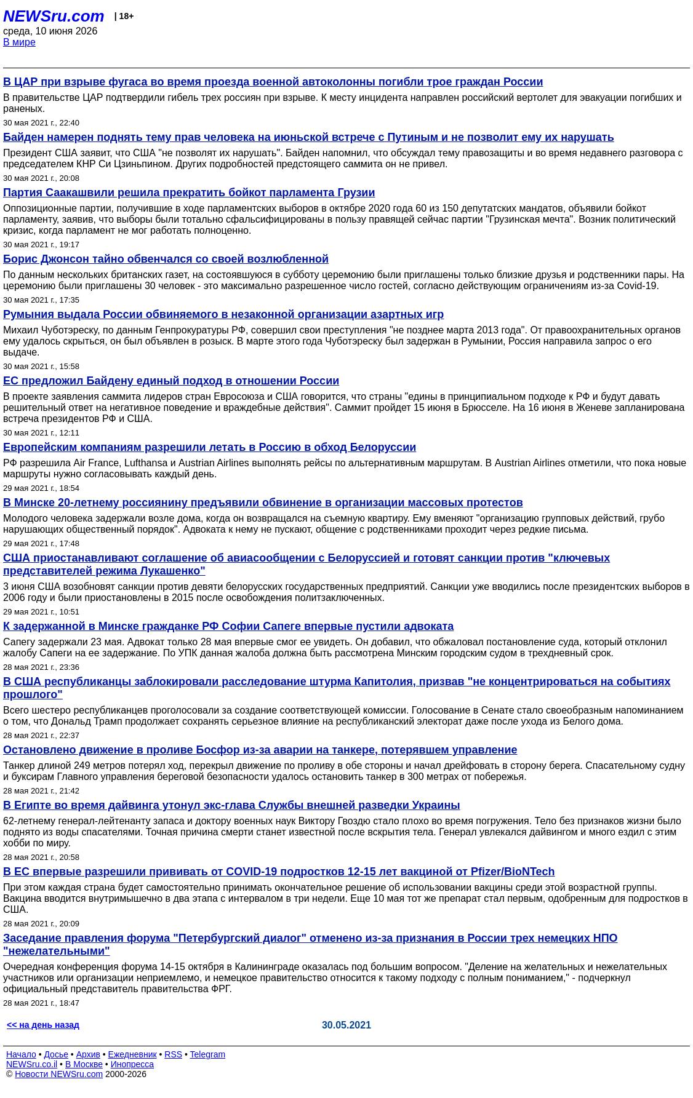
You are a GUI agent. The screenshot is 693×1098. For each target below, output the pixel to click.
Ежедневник (132, 1054)
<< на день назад (43, 1025)
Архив (88, 1054)
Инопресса (132, 1064)
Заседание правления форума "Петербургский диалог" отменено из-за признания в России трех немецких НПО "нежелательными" (310, 944)
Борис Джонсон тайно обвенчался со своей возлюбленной (166, 259)
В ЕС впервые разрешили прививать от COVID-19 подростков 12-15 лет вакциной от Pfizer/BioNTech (279, 871)
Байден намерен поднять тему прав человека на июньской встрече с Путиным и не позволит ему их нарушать (308, 137)
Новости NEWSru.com (59, 1074)
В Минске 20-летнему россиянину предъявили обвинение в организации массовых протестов (263, 502)
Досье (56, 1054)
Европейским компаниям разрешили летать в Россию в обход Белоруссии (209, 447)
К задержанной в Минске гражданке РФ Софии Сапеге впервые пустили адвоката (228, 626)
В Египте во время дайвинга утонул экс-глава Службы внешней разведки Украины (231, 805)
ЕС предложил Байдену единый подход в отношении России (171, 381)
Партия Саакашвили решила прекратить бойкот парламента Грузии (189, 192)
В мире (19, 42)
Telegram (208, 1054)
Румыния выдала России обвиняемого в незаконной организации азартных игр (223, 314)
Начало (21, 1054)
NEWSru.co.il (31, 1064)
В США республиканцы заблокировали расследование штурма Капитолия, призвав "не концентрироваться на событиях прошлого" (337, 688)
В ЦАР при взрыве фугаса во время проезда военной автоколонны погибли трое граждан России (273, 82)
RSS (173, 1054)
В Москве (84, 1064)
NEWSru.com (54, 16)
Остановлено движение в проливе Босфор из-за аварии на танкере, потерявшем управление (260, 750)
